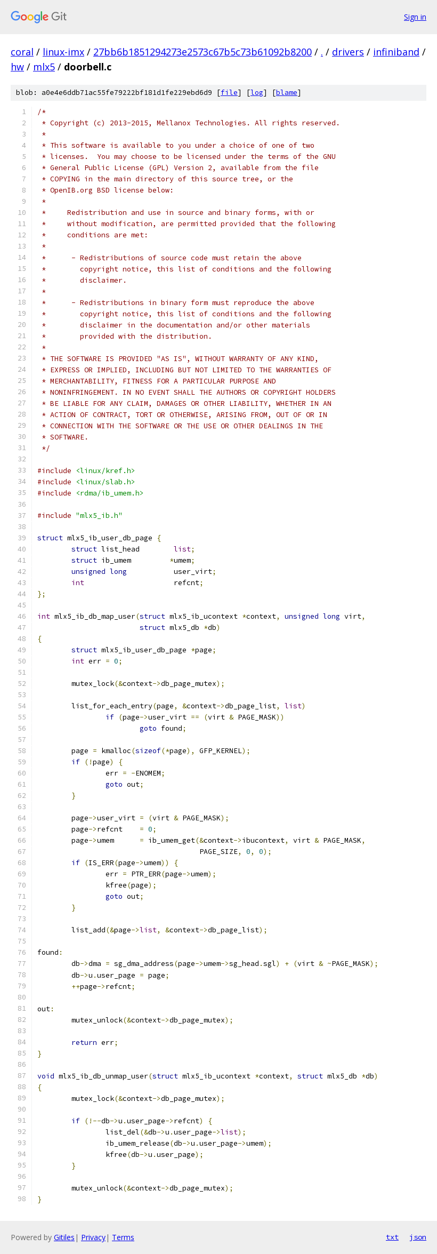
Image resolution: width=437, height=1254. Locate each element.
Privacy (93, 1237)
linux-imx (63, 51)
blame (286, 92)
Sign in (415, 17)
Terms (123, 1237)
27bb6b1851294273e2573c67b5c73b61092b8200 (202, 51)
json (417, 1237)
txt (392, 1237)
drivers (348, 51)
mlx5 (44, 66)
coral (22, 51)
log (256, 92)
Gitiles (64, 1237)
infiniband (396, 51)
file (229, 92)
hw (17, 66)
